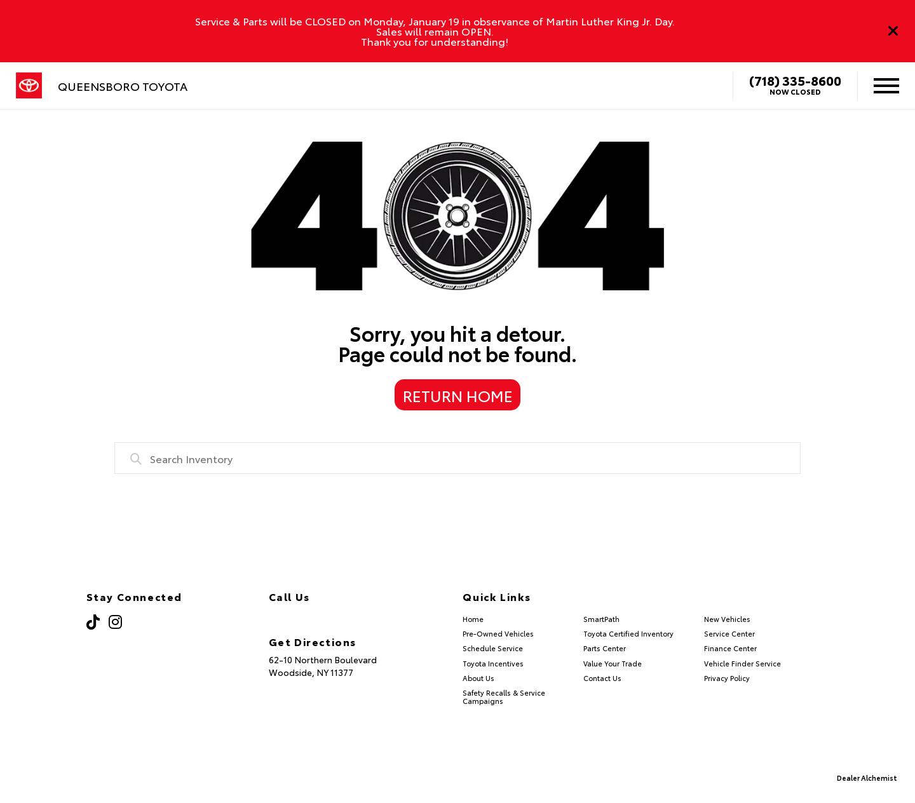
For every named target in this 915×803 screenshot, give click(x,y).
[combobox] (457, 458)
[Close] (893, 31)
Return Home (458, 395)
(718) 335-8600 (795, 80)
